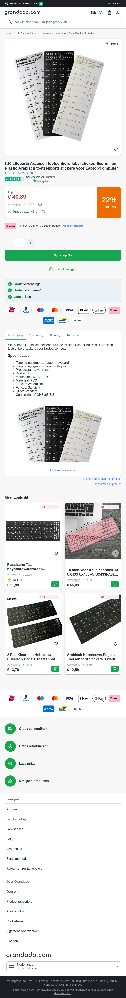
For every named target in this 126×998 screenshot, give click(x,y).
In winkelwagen (63, 269)
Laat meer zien (63, 470)
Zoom (112, 43)
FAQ (63, 839)
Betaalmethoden (63, 859)
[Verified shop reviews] (41, 4)
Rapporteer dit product (107, 483)
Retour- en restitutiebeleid (63, 868)
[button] (63, 966)
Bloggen (63, 941)
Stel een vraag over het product (102, 478)
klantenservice (62, 993)
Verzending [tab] (36, 335)
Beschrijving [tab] (15, 335)
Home (8, 33)
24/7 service (114, 3)
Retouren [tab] (73, 335)
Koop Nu (63, 255)
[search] (67, 22)
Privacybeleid (63, 911)
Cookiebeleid (63, 921)
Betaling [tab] (55, 335)
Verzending (63, 849)
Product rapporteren (63, 901)
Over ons (63, 892)
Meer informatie (73, 225)
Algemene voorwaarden (63, 931)
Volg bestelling (63, 819)
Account (63, 809)
